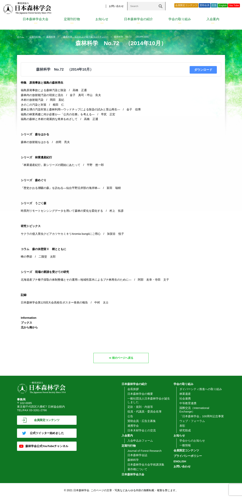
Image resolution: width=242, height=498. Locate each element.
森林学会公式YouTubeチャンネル (46, 446)
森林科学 (50, 36)
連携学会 (133, 425)
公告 (130, 416)
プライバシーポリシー (188, 456)
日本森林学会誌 (137, 455)
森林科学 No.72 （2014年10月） (64, 69)
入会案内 (212, 19)
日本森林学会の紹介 (138, 19)
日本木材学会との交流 (141, 430)
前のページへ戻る (123, 357)
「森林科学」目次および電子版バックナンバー (85, 36)
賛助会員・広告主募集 (141, 421)
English (223, 5)
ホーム (20, 36)
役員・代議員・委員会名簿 (144, 411)
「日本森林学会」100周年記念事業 (201, 416)
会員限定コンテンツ (186, 5)
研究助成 (185, 430)
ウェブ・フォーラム (192, 421)
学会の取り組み (179, 19)
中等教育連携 (187, 403)
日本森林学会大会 (35, 19)
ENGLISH (180, 461)
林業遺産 (185, 394)
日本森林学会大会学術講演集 (145, 464)
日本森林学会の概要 (140, 394)
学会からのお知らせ (192, 440)
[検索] (160, 6)
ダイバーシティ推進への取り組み (200, 389)
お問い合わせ (116, 6)
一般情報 (185, 445)
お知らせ (101, 19)
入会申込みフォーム (140, 440)
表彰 (182, 425)
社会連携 (185, 398)
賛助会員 (204, 5)
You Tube (234, 5)
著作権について (137, 469)
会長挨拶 (133, 389)
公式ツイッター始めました (47, 433)
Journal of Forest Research (144, 451)
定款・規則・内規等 (140, 407)
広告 (214, 5)
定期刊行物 (72, 19)
